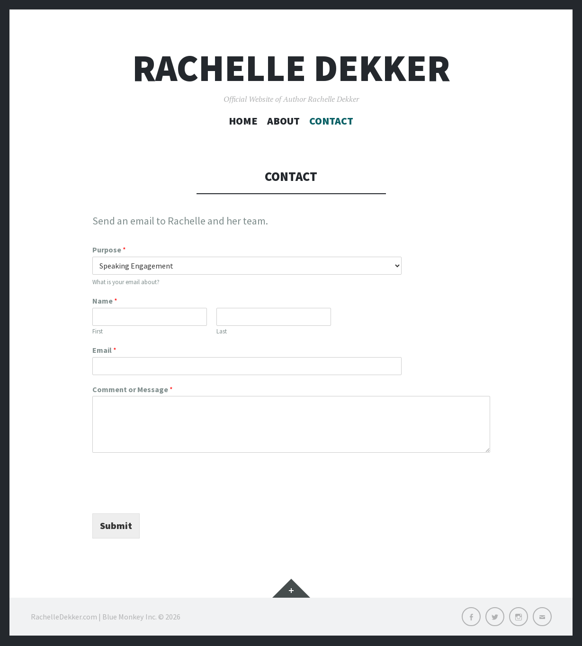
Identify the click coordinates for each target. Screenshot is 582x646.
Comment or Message (132, 389)
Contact (331, 120)
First (97, 331)
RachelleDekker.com (64, 617)
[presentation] (164, 497)
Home (243, 120)
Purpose (109, 249)
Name (104, 300)
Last (221, 331)
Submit (117, 526)
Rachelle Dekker (291, 68)
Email (104, 350)
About (283, 120)
